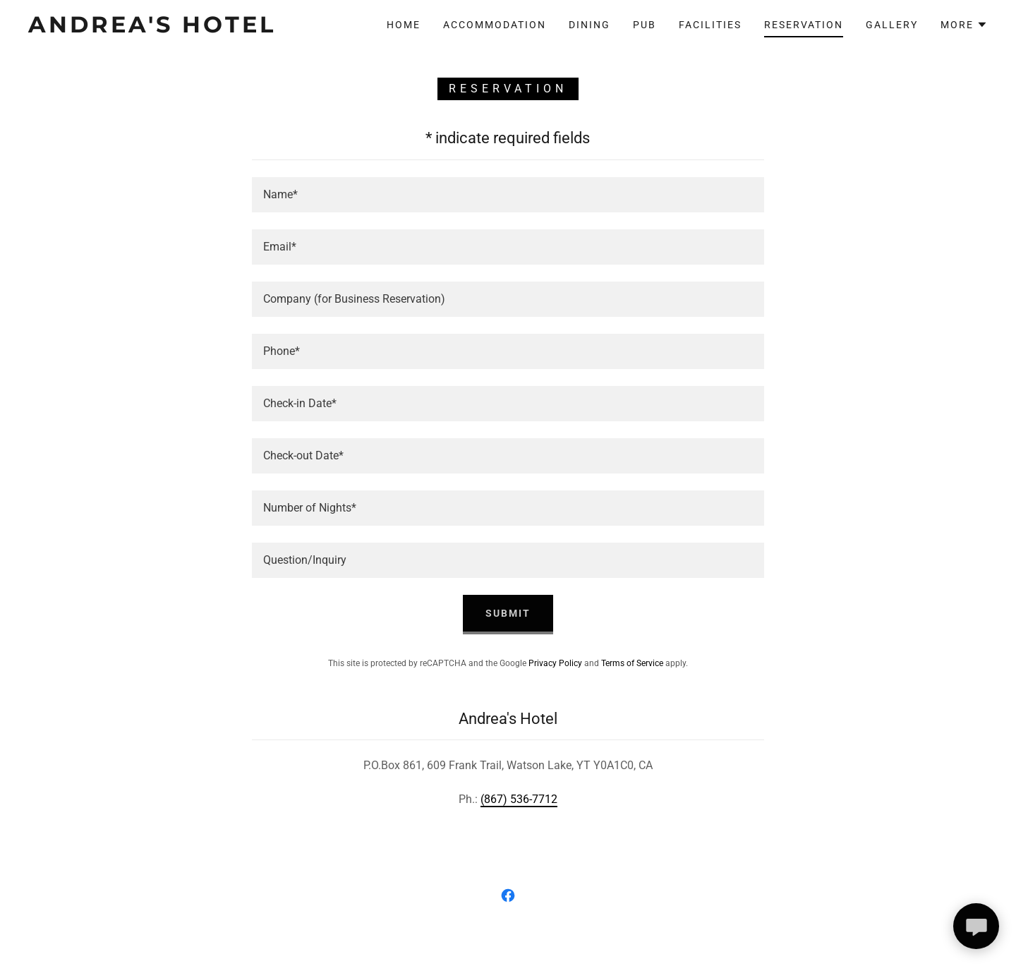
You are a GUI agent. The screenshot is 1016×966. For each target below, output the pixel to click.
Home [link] (404, 24)
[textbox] (507, 194)
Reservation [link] (803, 24)
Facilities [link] (710, 24)
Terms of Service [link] (632, 663)
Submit (508, 613)
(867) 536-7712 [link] (518, 799)
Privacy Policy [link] (555, 663)
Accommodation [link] (494, 24)
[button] (964, 24)
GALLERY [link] (892, 24)
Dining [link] (589, 24)
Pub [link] (644, 24)
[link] (161, 28)
